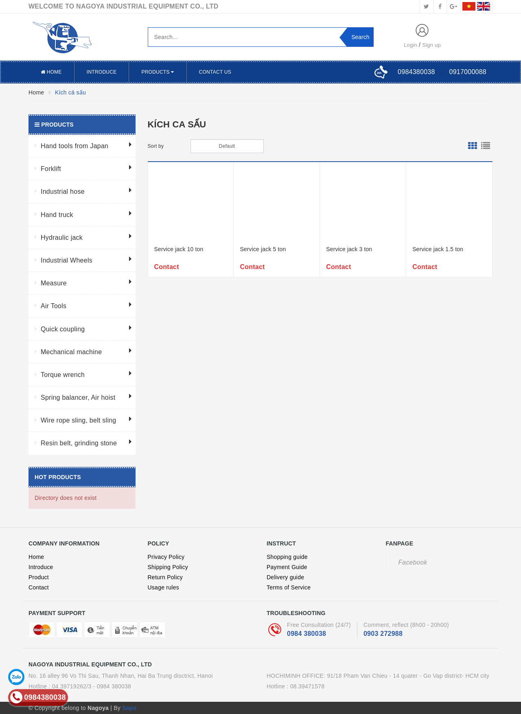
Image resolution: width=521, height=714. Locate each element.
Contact (38, 587)
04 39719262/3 (72, 686)
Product (38, 577)
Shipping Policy (168, 567)
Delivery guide (285, 577)
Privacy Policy (166, 557)
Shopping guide (287, 557)
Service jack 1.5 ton (437, 249)
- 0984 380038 (112, 686)
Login (410, 45)
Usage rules (163, 587)
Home (51, 72)
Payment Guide (287, 567)
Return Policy (165, 577)
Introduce (102, 72)
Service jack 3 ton (349, 249)
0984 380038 (306, 633)
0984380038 (416, 71)
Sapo (129, 708)
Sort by (156, 146)
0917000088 (467, 71)
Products (157, 72)
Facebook (412, 562)
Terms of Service (289, 587)
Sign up (431, 45)
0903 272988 (383, 633)
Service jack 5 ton (263, 249)
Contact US (215, 72)
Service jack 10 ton (179, 249)
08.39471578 (307, 686)
